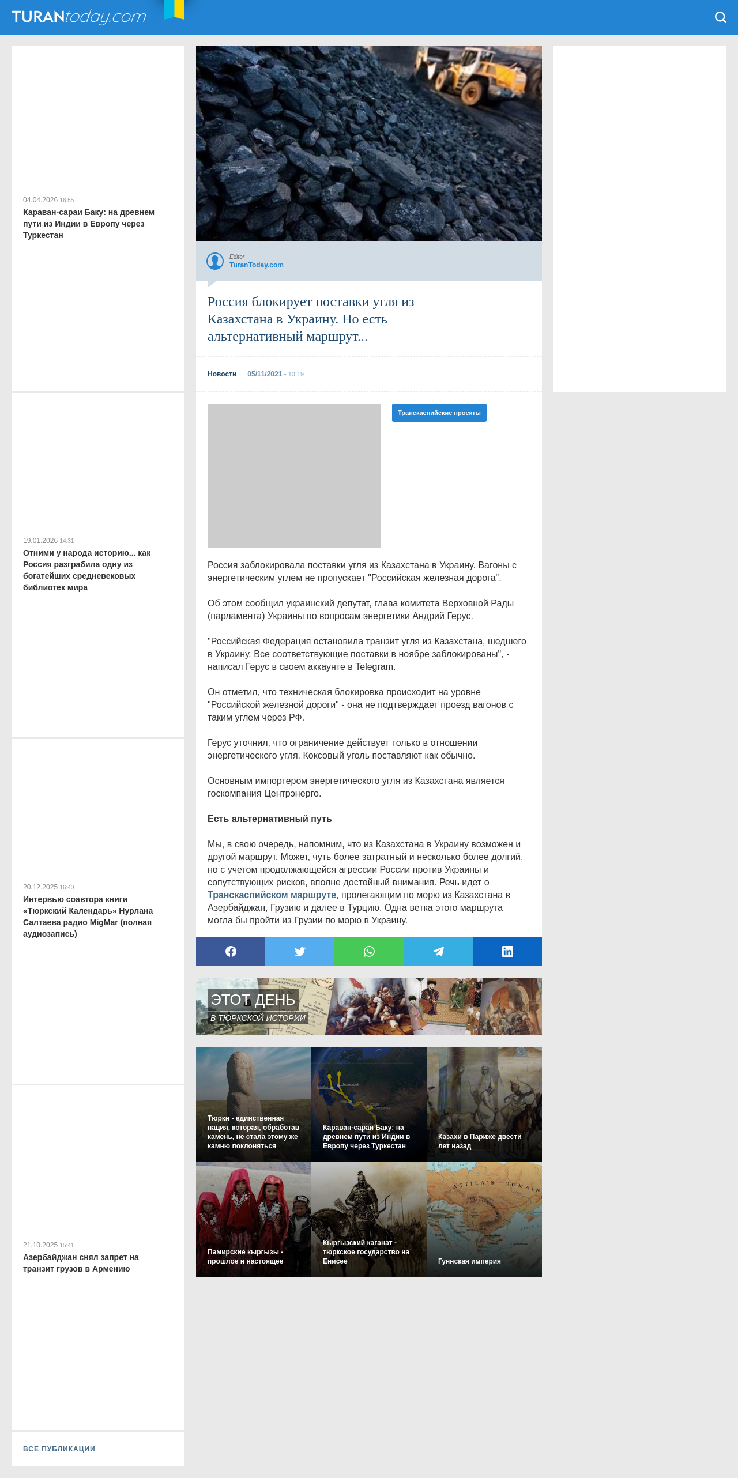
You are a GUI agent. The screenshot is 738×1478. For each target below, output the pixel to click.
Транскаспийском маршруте (272, 895)
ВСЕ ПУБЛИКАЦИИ (59, 1449)
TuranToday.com (80, 17)
